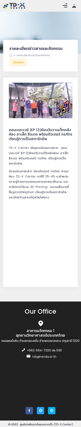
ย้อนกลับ (18, 62)
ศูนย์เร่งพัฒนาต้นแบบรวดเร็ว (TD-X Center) (46, 424)
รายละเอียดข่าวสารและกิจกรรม (33, 55)
